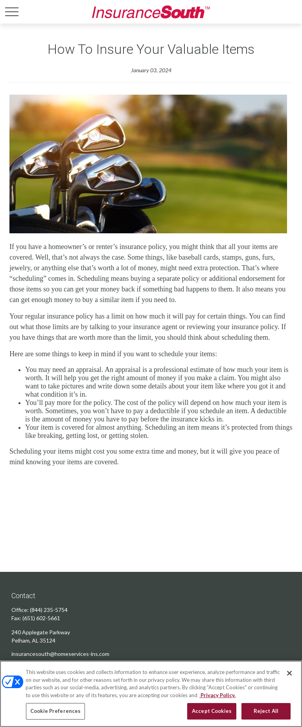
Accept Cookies (212, 711)
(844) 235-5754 (49, 609)
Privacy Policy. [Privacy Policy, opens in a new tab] (217, 695)
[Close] (289, 673)
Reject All (266, 711)
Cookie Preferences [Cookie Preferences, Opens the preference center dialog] (55, 711)
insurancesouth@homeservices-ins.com (60, 653)
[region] (151, 694)
